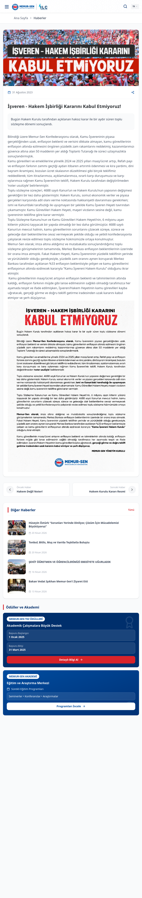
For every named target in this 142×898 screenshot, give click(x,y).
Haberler (40, 18)
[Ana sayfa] (23, 6)
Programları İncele (71, 706)
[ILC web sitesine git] (43, 7)
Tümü (131, 509)
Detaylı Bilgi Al (71, 659)
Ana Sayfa (21, 18)
